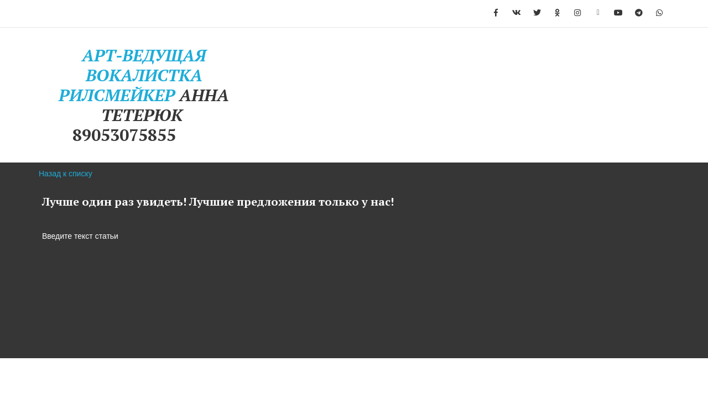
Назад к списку (65, 173)
